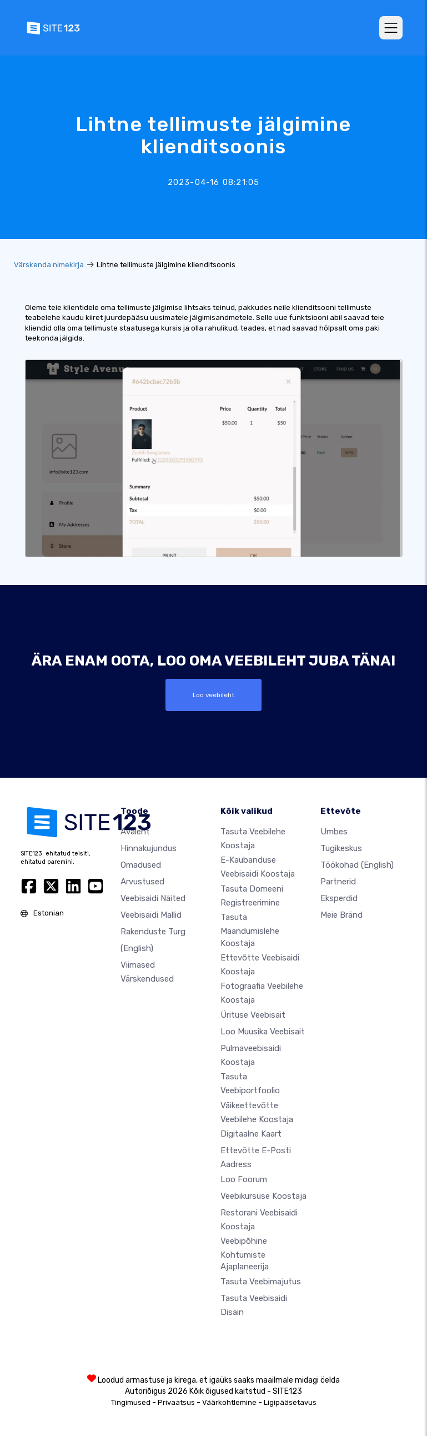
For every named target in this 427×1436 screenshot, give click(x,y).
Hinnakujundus (148, 848)
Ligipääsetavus (290, 1402)
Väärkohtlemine (229, 1402)
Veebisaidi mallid (151, 915)
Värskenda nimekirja (49, 265)
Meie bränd (341, 915)
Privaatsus (176, 1402)
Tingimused (130, 1402)
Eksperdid (339, 898)
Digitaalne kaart (251, 1134)
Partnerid (338, 882)
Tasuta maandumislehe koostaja (249, 930)
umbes (334, 832)
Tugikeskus (341, 848)
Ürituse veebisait (252, 1015)
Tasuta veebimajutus (260, 1282)
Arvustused (142, 882)
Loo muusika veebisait (262, 1032)
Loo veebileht (213, 695)
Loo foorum (243, 1179)
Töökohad (357, 865)
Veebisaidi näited (152, 898)
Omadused (140, 865)
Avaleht (135, 832)
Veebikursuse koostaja (263, 1196)
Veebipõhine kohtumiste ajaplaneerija (244, 1254)
